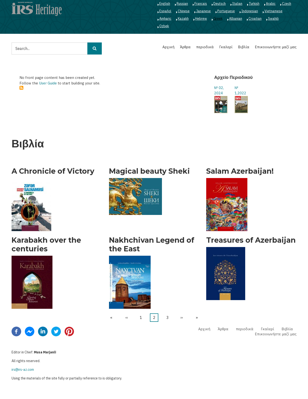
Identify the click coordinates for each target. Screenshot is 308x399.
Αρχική (168, 47)
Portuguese (226, 11)
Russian (182, 3)
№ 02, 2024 (219, 90)
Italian (237, 3)
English (164, 3)
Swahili (273, 18)
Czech (286, 3)
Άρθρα (185, 47)
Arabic (271, 3)
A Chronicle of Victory (53, 171)
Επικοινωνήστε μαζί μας (275, 47)
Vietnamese (273, 11)
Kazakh (183, 18)
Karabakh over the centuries (46, 244)
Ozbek (164, 26)
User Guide (48, 83)
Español (165, 11)
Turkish (254, 3)
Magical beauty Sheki (149, 171)
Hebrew (201, 18)
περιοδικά (205, 47)
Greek (218, 18)
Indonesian (249, 11)
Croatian (255, 18)
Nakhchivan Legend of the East (151, 244)
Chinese (184, 11)
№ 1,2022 (240, 90)
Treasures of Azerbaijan (251, 240)
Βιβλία (243, 47)
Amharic (165, 18)
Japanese (203, 11)
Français (200, 3)
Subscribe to (21, 88)
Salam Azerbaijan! (240, 171)
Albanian (235, 18)
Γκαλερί (225, 47)
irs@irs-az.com (23, 369)
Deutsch (219, 3)
